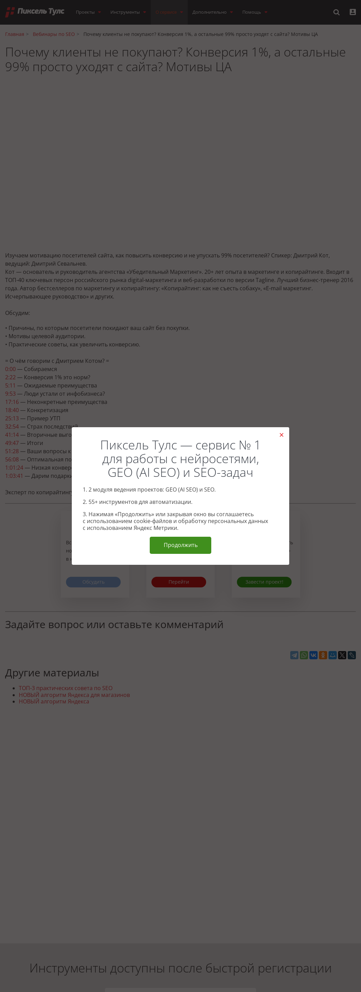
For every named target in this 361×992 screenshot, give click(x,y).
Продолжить (181, 545)
